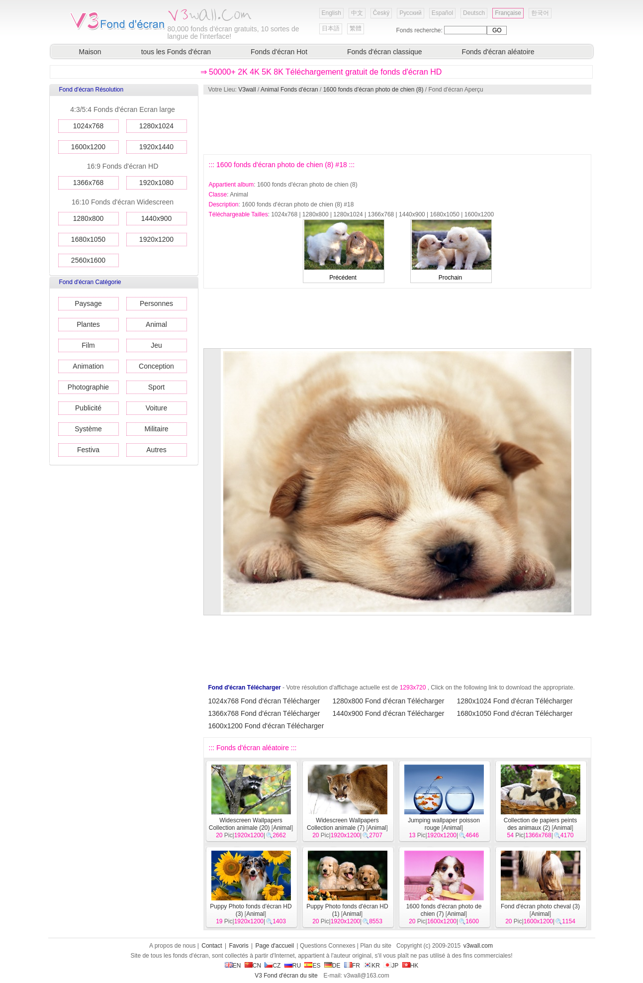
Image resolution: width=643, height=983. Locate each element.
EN (233, 965)
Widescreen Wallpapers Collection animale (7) (343, 824)
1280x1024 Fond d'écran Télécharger (515, 701)
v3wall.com (478, 945)
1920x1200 (156, 239)
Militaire (156, 429)
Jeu (156, 345)
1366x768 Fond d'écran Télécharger (264, 713)
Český (381, 12)
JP (390, 965)
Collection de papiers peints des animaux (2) (540, 824)
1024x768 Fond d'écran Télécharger (264, 701)
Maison (90, 52)
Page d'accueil (275, 945)
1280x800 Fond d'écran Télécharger (389, 701)
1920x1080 (156, 183)
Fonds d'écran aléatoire (498, 52)
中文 (357, 12)
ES (312, 965)
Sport (156, 387)
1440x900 (156, 218)
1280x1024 (156, 126)
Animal (156, 324)
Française (508, 12)
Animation (88, 366)
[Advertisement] (397, 124)
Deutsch (474, 12)
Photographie (88, 387)
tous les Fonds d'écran (176, 52)
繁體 (356, 28)
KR (372, 965)
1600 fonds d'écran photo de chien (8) (373, 89)
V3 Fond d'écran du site (286, 975)
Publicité (88, 408)
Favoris (238, 945)
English (331, 12)
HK (410, 965)
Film (88, 345)
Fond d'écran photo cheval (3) (540, 906)
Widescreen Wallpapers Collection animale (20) (245, 824)
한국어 (540, 12)
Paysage (88, 303)
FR (352, 965)
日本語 (331, 28)
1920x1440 (156, 147)
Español (442, 12)
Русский (410, 12)
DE (332, 965)
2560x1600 (88, 260)
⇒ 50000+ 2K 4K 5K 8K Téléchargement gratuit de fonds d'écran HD (321, 72)
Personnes (156, 303)
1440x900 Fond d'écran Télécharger (389, 713)
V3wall (247, 89)
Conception (156, 366)
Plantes (88, 324)
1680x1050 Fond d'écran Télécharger (515, 713)
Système (88, 429)
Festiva (88, 450)
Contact (211, 945)
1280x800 (88, 218)
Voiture (157, 408)
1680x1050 (88, 239)
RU (292, 965)
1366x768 (88, 183)
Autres (156, 450)
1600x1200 (88, 147)
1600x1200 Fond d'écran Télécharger (266, 726)
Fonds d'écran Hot (279, 52)
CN (253, 965)
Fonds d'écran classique (384, 52)
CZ (272, 965)
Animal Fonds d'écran (289, 89)
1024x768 (88, 126)
